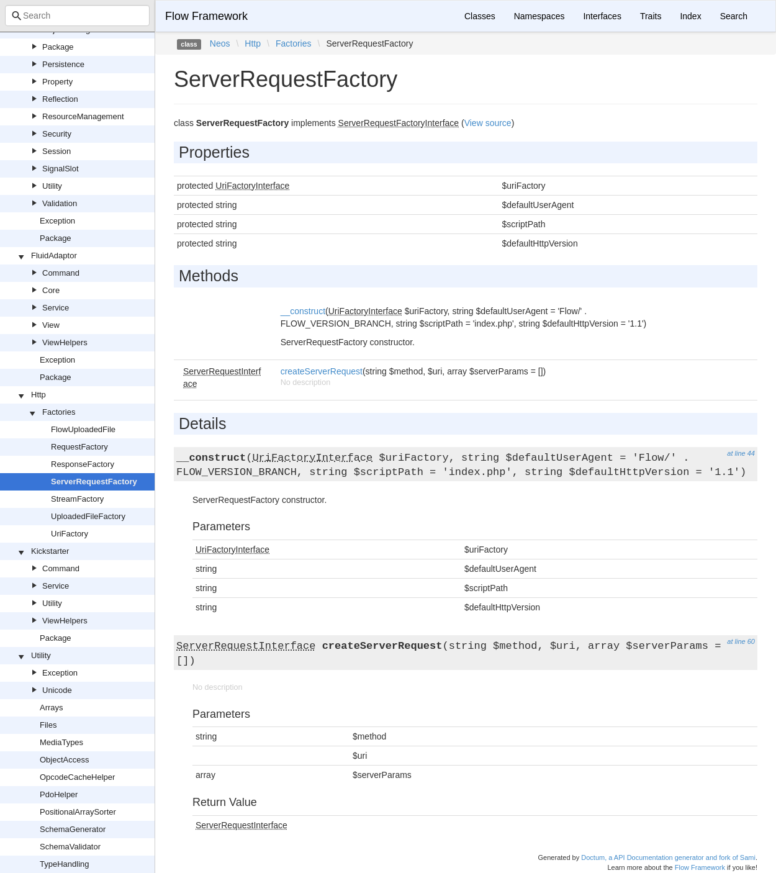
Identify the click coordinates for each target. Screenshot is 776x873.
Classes (479, 16)
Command (60, 273)
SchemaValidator (70, 846)
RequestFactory (79, 446)
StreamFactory (77, 499)
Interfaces (602, 16)
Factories (58, 412)
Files (48, 725)
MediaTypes (61, 742)
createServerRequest (322, 371)
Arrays (51, 707)
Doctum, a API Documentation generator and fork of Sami (668, 857)
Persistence (63, 64)
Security (56, 133)
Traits (650, 16)
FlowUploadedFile (83, 429)
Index (690, 16)
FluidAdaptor (54, 255)
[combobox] (77, 15)
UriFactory (69, 533)
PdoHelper (59, 794)
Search (733, 16)
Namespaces (539, 16)
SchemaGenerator (73, 829)
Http (38, 394)
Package (58, 47)
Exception (57, 220)
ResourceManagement (83, 116)
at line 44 (741, 453)
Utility (52, 186)
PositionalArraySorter (78, 811)
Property (57, 81)
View (51, 325)
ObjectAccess (64, 759)
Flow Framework (206, 16)
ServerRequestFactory (94, 481)
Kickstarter (50, 551)
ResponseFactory (82, 464)
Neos (220, 43)
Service (55, 307)
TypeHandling (64, 864)
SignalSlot (60, 168)
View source (488, 123)
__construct (303, 311)
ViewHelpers (65, 342)
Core (51, 290)
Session (56, 151)
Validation (59, 203)
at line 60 (741, 641)
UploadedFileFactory (88, 516)
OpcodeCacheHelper (77, 777)
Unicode (57, 690)
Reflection (60, 99)
